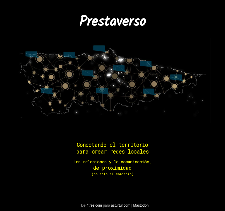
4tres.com (94, 205)
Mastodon (141, 205)
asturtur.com (120, 205)
